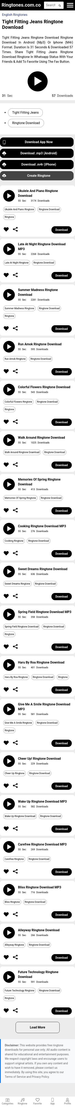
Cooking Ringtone (14, 540)
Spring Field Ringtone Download (21, 626)
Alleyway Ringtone (14, 944)
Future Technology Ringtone (19, 990)
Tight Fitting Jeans (25, 112)
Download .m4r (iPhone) (29, 165)
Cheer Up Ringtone (14, 773)
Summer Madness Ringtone (19, 308)
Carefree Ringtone (14, 859)
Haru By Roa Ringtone (16, 677)
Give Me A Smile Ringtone (18, 722)
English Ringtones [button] (14, 15)
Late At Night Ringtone (17, 262)
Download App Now (27, 142)
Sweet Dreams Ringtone (17, 583)
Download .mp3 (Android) (29, 153)
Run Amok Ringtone (15, 359)
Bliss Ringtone (12, 902)
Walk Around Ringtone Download (22, 452)
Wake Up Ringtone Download (20, 816)
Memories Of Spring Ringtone (20, 498)
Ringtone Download (26, 123)
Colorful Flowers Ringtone (18, 401)
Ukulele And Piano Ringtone (19, 209)
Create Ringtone (26, 176)
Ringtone (9, 217)
